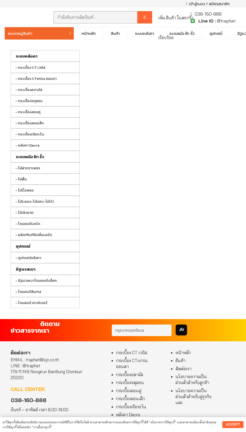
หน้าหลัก (183, 352)
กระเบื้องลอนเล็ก (31, 123)
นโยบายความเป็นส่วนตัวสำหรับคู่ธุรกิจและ (193, 396)
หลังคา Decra (28, 145)
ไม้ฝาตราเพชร (29, 168)
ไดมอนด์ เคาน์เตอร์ (32, 302)
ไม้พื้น (22, 179)
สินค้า (180, 360)
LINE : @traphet (25, 365)
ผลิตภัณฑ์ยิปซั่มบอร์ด (35, 235)
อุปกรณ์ (23, 246)
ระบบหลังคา (27, 56)
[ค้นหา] (144, 17)
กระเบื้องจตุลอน (30, 101)
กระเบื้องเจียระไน (31, 134)
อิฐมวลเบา (26, 269)
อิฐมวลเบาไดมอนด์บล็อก (37, 280)
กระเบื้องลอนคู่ (29, 112)
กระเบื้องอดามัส (30, 89)
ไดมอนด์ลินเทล (29, 291)
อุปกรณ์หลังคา (29, 257)
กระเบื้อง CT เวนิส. (32, 67)
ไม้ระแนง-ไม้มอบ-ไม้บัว (36, 201)
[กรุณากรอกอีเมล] (141, 330)
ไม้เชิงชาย (26, 212)
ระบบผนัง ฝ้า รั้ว (30, 156)
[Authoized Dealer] (29, 17)
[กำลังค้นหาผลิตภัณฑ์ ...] (103, 17)
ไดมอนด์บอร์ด (29, 223)
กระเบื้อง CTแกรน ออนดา (37, 78)
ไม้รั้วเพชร (26, 190)
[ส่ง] (181, 329)
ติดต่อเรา (183, 368)
